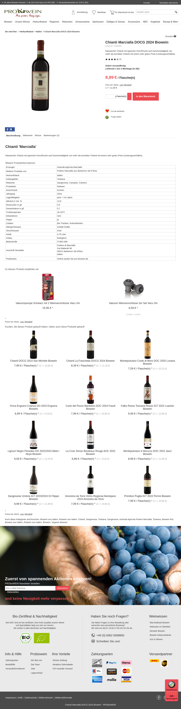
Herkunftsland (40, 22)
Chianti (81, 519)
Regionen (54, 22)
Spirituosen (98, 22)
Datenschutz (31, 697)
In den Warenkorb (145, 96)
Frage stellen (116, 117)
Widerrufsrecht (46, 697)
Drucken (169, 36)
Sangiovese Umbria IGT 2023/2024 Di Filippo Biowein (33, 497)
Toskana (102, 519)
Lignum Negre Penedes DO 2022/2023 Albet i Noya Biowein (33, 452)
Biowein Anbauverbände (160, 635)
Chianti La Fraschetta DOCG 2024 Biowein (90, 360)
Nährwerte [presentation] (28, 135)
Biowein (8, 22)
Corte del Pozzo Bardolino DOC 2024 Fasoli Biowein (90, 407)
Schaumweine (82, 22)
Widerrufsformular (63, 697)
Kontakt (147, 3)
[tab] (13, 135)
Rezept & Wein (170, 22)
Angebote (155, 22)
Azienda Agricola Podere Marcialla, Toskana (140, 519)
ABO (145, 22)
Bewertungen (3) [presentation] (51, 135)
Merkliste (101, 12)
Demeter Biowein (157, 631)
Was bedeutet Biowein (159, 622)
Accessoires (134, 22)
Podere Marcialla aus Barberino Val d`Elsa (77, 171)
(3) (113, 59)
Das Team (35, 664)
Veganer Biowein (59, 522)
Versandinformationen (15, 668)
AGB (20, 697)
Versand (127, 85)
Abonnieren (62, 588)
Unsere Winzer (22, 22)
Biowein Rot (167, 519)
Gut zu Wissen (156, 639)
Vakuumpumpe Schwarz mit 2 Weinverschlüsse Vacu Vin (48, 303)
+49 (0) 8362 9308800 (107, 635)
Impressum (11, 697)
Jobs (33, 668)
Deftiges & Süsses (115, 22)
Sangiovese (91, 519)
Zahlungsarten (12, 660)
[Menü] (176, 681)
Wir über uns (36, 660)
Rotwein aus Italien (68, 519)
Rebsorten (67, 22)
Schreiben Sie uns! (108, 641)
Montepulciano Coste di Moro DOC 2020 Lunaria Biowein (147, 362)
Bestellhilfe (10, 664)
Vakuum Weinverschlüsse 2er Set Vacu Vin (133, 303)
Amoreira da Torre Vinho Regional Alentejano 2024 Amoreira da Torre (90, 497)
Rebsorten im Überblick (160, 627)
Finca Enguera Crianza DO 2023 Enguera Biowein (33, 407)
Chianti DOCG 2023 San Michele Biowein (33, 360)
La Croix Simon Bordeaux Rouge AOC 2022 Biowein (90, 452)
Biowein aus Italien (49, 519)
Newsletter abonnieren (169, 3)
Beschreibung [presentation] (13, 135)
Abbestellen (13, 592)
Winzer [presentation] (38, 135)
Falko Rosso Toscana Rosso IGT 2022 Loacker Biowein (147, 407)
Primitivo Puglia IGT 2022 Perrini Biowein (147, 496)
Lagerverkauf (36, 673)
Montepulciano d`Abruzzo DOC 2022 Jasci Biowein (147, 452)
